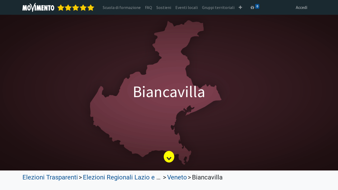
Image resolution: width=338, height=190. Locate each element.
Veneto (177, 177)
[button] (240, 7)
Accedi (301, 7)
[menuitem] (122, 7)
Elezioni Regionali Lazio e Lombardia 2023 (142, 177)
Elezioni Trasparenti (50, 177)
